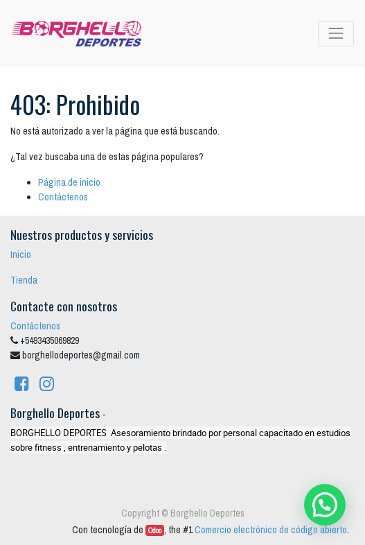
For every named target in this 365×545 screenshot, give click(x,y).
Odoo (154, 530)
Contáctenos (63, 197)
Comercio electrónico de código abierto (271, 530)
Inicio (20, 254)
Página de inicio (69, 182)
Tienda (23, 280)
